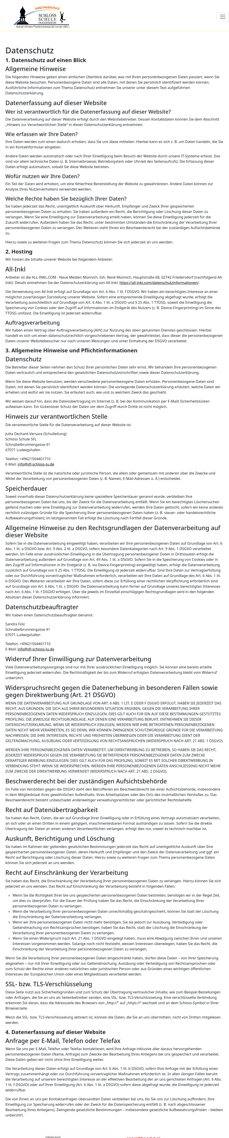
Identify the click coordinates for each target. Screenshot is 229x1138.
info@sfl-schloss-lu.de (36, 464)
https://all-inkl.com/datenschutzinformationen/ (159, 282)
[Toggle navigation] (222, 16)
